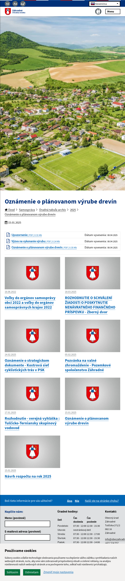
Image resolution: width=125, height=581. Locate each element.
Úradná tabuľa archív (52, 210)
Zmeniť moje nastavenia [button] (58, 572)
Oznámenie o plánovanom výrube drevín (30, 214)
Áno (70, 501)
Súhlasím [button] (12, 572)
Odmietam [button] (32, 572)
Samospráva (27, 210)
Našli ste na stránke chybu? (102, 501)
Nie (77, 501)
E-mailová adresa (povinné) (23, 531)
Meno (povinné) (15, 518)
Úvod (10, 210)
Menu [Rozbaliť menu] (112, 11)
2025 (73, 210)
